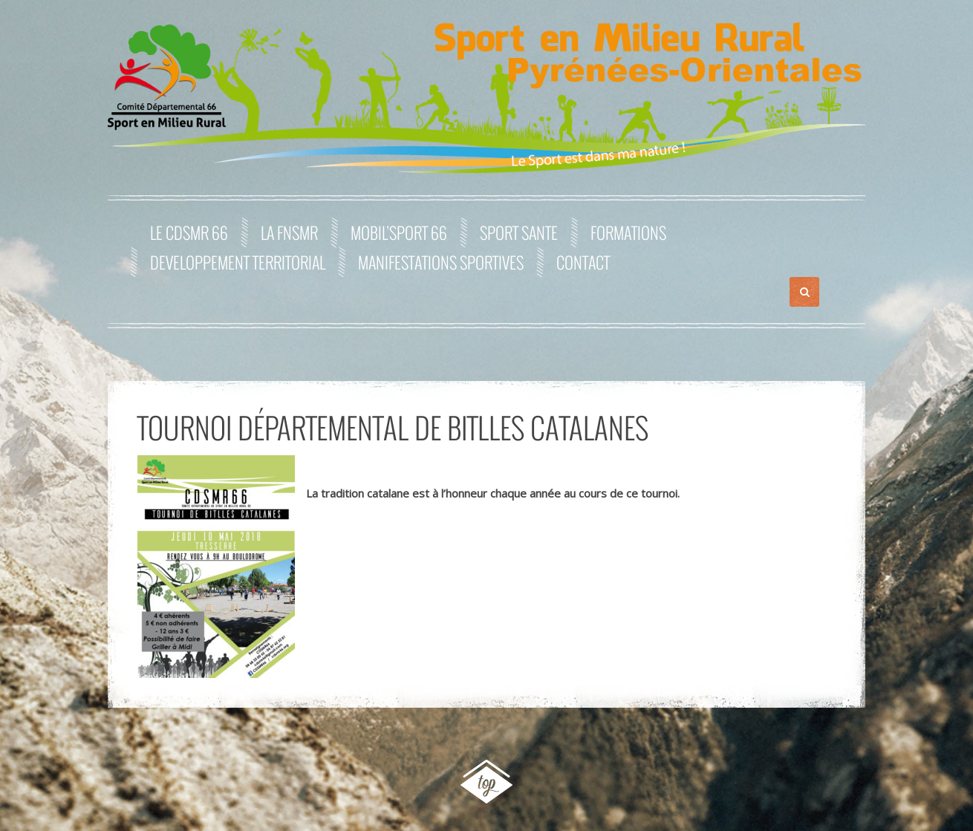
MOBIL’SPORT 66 (399, 232)
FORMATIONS (628, 232)
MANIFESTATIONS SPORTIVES (441, 262)
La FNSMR (289, 232)
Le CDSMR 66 (189, 232)
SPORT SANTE (519, 232)
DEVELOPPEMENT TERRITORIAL (237, 262)
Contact (583, 262)
